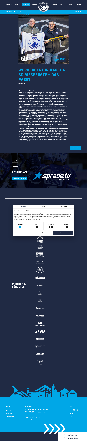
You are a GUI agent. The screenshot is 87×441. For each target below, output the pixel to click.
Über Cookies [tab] (64, 206)
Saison (33, 5)
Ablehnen (43, 232)
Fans (70, 5)
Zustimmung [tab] (23, 206)
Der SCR (54, 5)
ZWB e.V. (62, 5)
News (24, 5)
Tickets (8, 5)
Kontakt (8, 410)
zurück (75, 148)
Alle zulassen (63, 232)
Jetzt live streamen (19, 178)
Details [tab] (43, 206)
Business (78, 5)
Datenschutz (10, 416)
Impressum (9, 413)
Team (16, 5)
